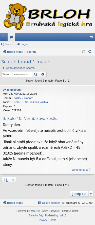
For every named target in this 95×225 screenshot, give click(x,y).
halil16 (62, 215)
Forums (12, 38)
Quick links (5, 38)
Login (24, 44)
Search (9, 44)
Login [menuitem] (92, 38)
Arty (41, 215)
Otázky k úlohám (22, 97)
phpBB (34, 211)
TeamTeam (14, 89)
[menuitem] (90, 52)
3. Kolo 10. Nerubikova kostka (29, 102)
